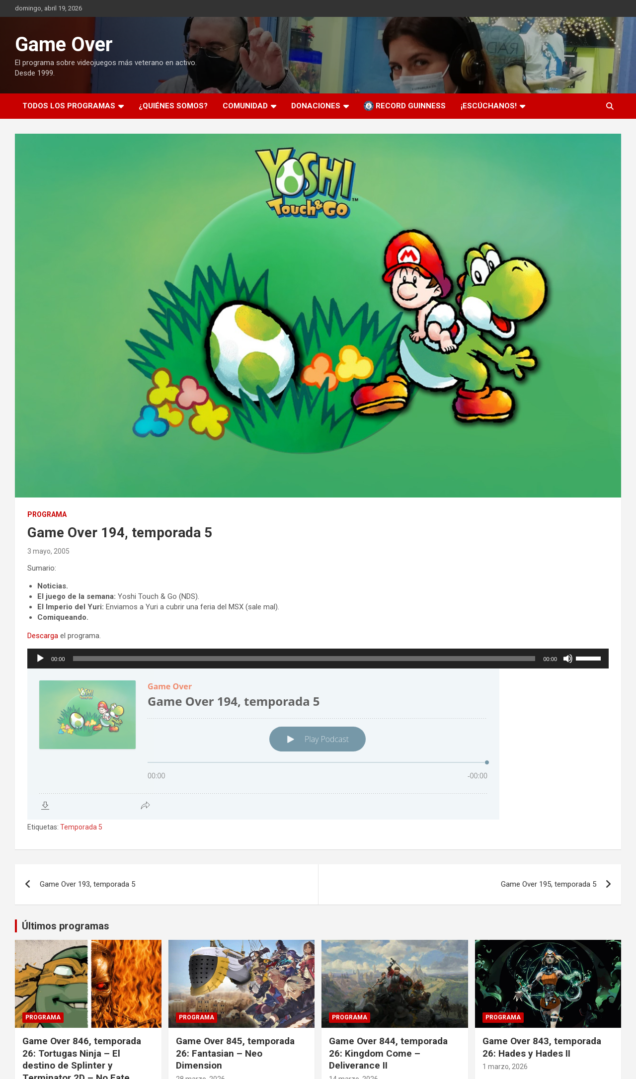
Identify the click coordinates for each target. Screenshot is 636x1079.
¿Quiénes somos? (173, 105)
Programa (47, 514)
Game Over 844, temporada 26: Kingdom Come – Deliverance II (388, 1053)
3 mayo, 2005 (48, 551)
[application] (318, 658)
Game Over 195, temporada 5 (548, 884)
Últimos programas (65, 926)
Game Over (64, 44)
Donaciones (315, 105)
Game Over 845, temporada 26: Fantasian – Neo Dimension (235, 1053)
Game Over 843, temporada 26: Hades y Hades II (541, 1047)
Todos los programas (68, 105)
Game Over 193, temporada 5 (87, 884)
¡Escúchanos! (489, 105)
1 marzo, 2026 (505, 1067)
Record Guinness (405, 106)
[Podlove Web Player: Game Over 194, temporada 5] (318, 744)
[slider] (304, 658)
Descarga (42, 635)
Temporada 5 (81, 827)
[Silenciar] (568, 659)
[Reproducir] (40, 659)
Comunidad (245, 105)
